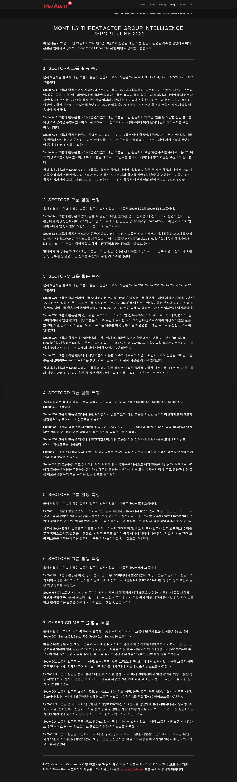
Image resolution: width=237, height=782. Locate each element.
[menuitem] (143, 4)
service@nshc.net (132, 769)
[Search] (191, 4)
